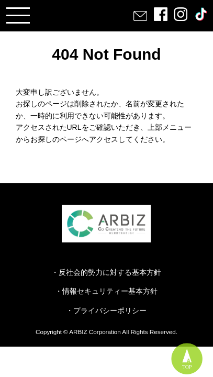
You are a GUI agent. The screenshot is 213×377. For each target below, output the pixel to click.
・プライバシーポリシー (106, 310)
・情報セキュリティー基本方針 (106, 291)
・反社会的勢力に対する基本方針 (106, 272)
